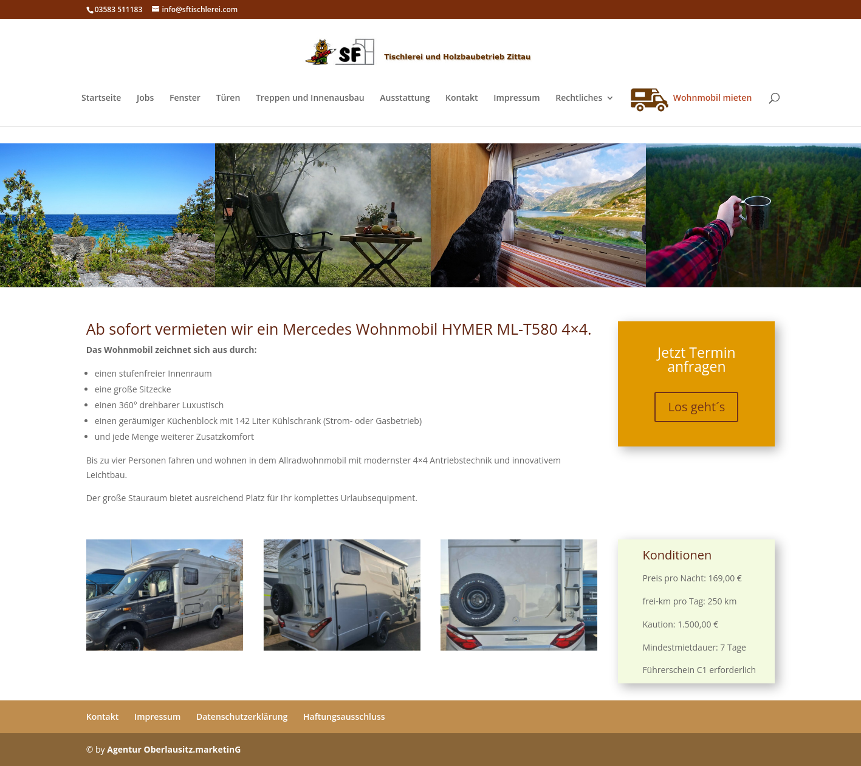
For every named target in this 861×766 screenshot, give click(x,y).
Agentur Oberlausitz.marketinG (174, 749)
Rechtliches (578, 98)
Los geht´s (697, 407)
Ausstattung (405, 98)
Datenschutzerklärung (241, 716)
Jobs (145, 98)
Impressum (516, 98)
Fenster (185, 98)
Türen (228, 98)
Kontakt (461, 98)
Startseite (101, 98)
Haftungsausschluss (344, 716)
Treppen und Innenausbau (310, 98)
